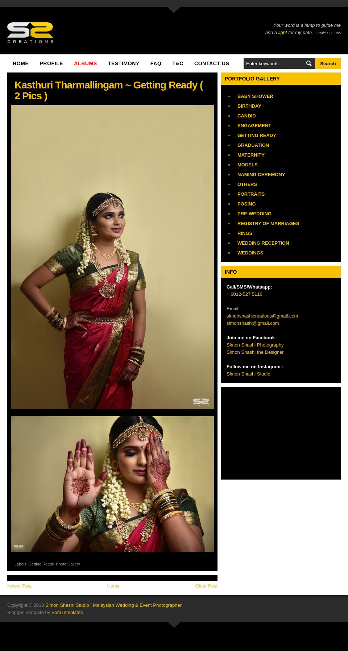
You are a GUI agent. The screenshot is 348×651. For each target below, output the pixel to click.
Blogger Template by (45, 612)
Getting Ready (41, 564)
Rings (244, 233)
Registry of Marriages (268, 223)
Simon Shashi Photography (255, 345)
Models (247, 164)
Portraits (251, 194)
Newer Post (19, 586)
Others (247, 184)
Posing (246, 204)
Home (21, 63)
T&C (177, 63)
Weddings (250, 253)
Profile (51, 63)
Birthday (249, 106)
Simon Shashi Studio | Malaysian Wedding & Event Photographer (113, 605)
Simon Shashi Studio (248, 374)
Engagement (254, 125)
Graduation (253, 145)
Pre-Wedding (254, 213)
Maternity (251, 155)
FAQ (156, 63)
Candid (246, 116)
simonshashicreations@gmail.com (262, 316)
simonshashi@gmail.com (253, 323)
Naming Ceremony (261, 174)
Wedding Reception (263, 243)
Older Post (206, 586)
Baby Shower (255, 96)
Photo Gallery (68, 564)
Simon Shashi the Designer (255, 352)
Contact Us (211, 63)
